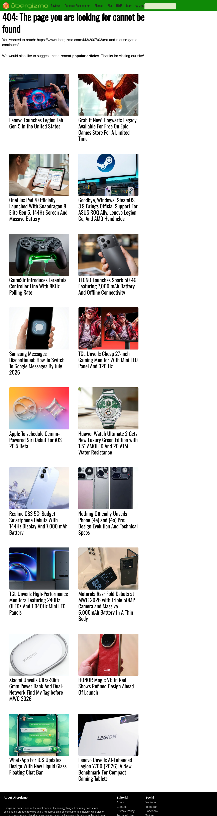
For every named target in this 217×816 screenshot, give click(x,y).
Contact (122, 806)
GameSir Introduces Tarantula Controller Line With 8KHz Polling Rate (38, 286)
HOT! (119, 5)
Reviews (55, 5)
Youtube (150, 802)
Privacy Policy (126, 811)
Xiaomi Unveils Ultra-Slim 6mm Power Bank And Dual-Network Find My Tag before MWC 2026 (36, 689)
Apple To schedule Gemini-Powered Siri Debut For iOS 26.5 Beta (35, 439)
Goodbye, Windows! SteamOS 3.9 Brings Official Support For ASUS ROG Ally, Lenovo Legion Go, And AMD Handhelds (108, 209)
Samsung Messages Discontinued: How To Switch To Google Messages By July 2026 (37, 362)
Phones (99, 5)
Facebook (151, 811)
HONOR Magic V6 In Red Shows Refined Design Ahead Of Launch (106, 686)
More (129, 5)
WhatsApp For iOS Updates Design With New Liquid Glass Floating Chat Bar (38, 766)
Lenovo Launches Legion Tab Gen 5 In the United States (36, 123)
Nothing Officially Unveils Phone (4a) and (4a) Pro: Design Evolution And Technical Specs (108, 522)
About (120, 802)
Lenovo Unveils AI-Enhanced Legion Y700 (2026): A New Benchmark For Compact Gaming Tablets (105, 769)
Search (139, 6)
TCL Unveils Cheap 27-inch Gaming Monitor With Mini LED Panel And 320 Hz (108, 359)
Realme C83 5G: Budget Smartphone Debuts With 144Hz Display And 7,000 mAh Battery (38, 522)
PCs (109, 5)
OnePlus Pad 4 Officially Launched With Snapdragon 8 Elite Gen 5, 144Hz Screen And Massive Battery (38, 209)
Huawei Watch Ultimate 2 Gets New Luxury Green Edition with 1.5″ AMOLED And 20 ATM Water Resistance (108, 442)
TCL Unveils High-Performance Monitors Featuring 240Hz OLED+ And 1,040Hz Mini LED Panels (38, 603)
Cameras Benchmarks (77, 5)
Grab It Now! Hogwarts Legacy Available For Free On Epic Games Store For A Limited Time (107, 129)
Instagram (151, 806)
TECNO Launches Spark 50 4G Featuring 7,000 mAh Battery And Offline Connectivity (107, 286)
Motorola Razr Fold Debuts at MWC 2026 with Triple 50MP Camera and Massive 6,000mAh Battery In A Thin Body (106, 606)
